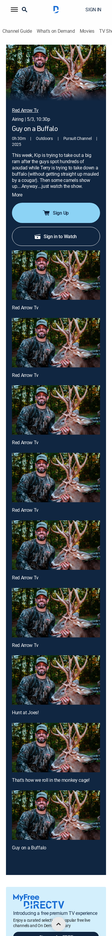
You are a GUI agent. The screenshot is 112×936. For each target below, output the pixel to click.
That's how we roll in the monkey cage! (51, 771)
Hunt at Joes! (25, 704)
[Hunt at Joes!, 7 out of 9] (56, 671)
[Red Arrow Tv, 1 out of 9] (56, 266)
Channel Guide (17, 31)
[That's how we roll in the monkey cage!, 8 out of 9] (56, 739)
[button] (14, 9)
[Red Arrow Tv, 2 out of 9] (56, 334)
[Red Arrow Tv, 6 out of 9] (56, 604)
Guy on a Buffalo (29, 839)
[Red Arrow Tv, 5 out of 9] (56, 536)
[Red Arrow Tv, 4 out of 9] (56, 469)
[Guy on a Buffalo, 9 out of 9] (56, 806)
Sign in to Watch (55, 227)
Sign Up (55, 204)
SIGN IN (93, 9)
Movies (87, 31)
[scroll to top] (58, 924)
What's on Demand (56, 31)
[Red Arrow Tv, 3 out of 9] (56, 401)
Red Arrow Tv (25, 299)
